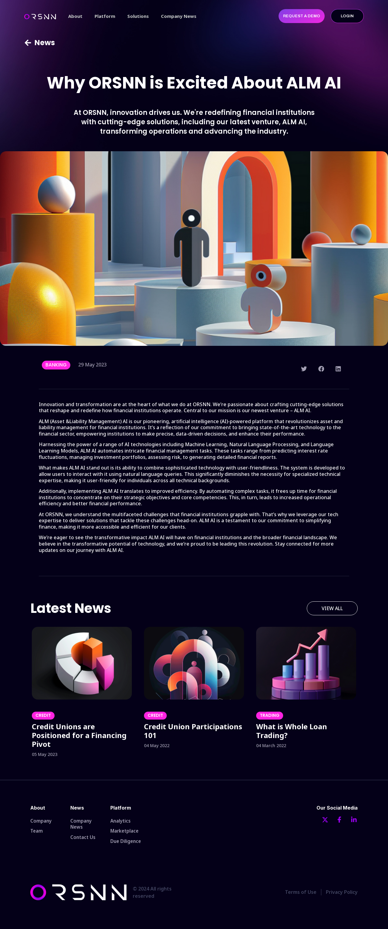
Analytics (121, 821)
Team (36, 832)
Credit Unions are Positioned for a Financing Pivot (79, 735)
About (75, 16)
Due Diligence (126, 843)
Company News (178, 16)
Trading (269, 715)
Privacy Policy (342, 895)
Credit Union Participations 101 (193, 730)
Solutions (138, 16)
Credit (43, 715)
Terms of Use (300, 895)
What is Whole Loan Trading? (291, 730)
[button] (304, 369)
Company (41, 821)
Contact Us (83, 838)
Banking (56, 364)
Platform (105, 16)
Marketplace (125, 832)
